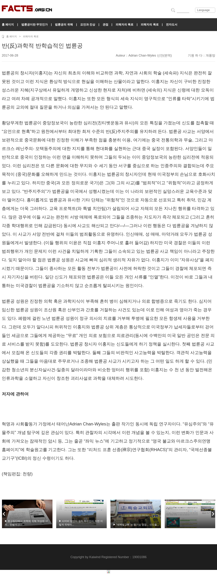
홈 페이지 (8, 24)
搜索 (173, 10)
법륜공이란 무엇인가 (34, 24)
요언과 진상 (87, 24)
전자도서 (171, 24)
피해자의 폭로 (124, 24)
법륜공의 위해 (64, 24)
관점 (105, 24)
